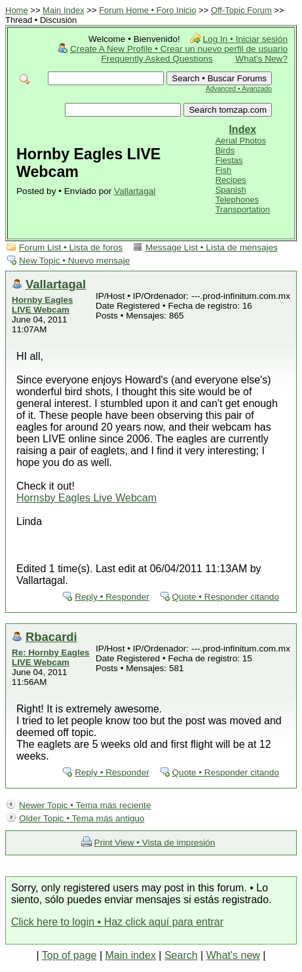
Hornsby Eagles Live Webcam (86, 497)
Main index (130, 955)
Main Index (64, 10)
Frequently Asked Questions (157, 59)
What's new (233, 955)
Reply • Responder (112, 597)
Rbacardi (51, 637)
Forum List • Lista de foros (71, 247)
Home (16, 10)
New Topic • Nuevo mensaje (74, 260)
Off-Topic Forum (241, 10)
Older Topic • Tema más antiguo (82, 818)
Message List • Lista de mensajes (211, 247)
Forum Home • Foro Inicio (147, 10)
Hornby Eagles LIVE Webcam (42, 305)
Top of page (69, 955)
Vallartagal (134, 191)
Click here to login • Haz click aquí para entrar (117, 921)
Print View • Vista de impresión (155, 842)
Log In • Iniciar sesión (245, 39)
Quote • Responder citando (225, 597)
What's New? (261, 59)
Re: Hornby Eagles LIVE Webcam (51, 657)
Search (181, 955)
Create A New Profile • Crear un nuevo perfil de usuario (179, 49)
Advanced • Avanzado (239, 88)
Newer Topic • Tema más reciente (85, 805)
